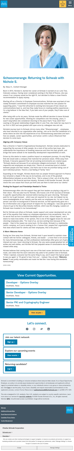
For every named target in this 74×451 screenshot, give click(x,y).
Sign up (10, 342)
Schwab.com (7, 432)
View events (12, 355)
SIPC (8, 399)
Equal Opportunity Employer (9, 414)
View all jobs (36, 313)
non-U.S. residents (25, 396)
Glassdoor (41, 329)
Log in (9, 369)
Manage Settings (54, 448)
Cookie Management (7, 421)
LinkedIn (48, 329)
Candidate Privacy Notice (8, 417)
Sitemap (3, 408)
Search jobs (62, 4)
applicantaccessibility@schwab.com (45, 390)
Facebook (27, 329)
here (8, 387)
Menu (70, 4)
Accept (19, 448)
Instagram (34, 329)
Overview (6, 436)
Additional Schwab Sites (8, 411)
